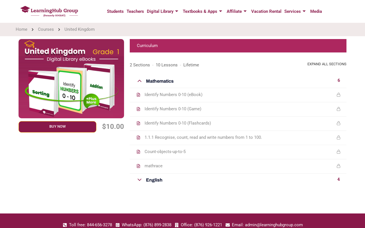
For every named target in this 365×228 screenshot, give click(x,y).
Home (21, 29)
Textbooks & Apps (202, 11)
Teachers (135, 11)
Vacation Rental (266, 11)
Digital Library (162, 11)
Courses (46, 29)
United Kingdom (79, 29)
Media (316, 11)
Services (295, 11)
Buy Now (57, 126)
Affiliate (237, 11)
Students (115, 11)
